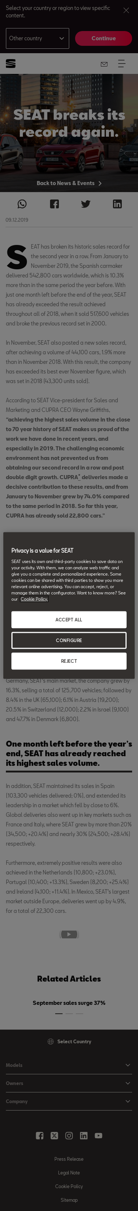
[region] (68, 605)
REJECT (69, 660)
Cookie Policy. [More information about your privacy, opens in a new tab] (34, 599)
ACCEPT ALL (69, 619)
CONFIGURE (69, 640)
